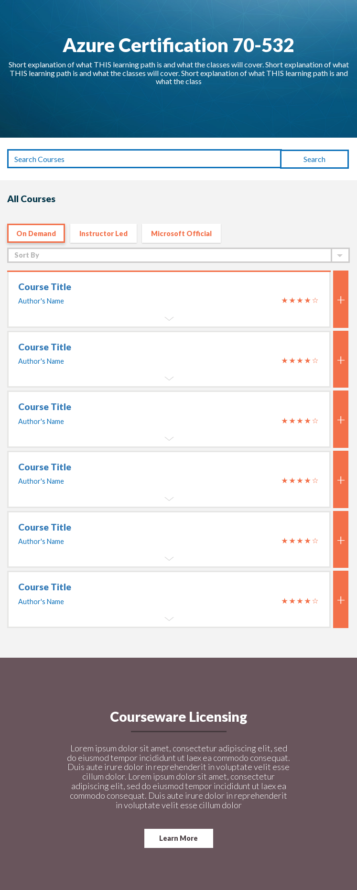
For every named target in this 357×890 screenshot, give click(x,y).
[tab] (169, 449)
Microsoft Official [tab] (181, 233)
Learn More (178, 838)
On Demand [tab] (36, 233)
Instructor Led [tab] (103, 233)
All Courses (31, 198)
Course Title (44, 286)
